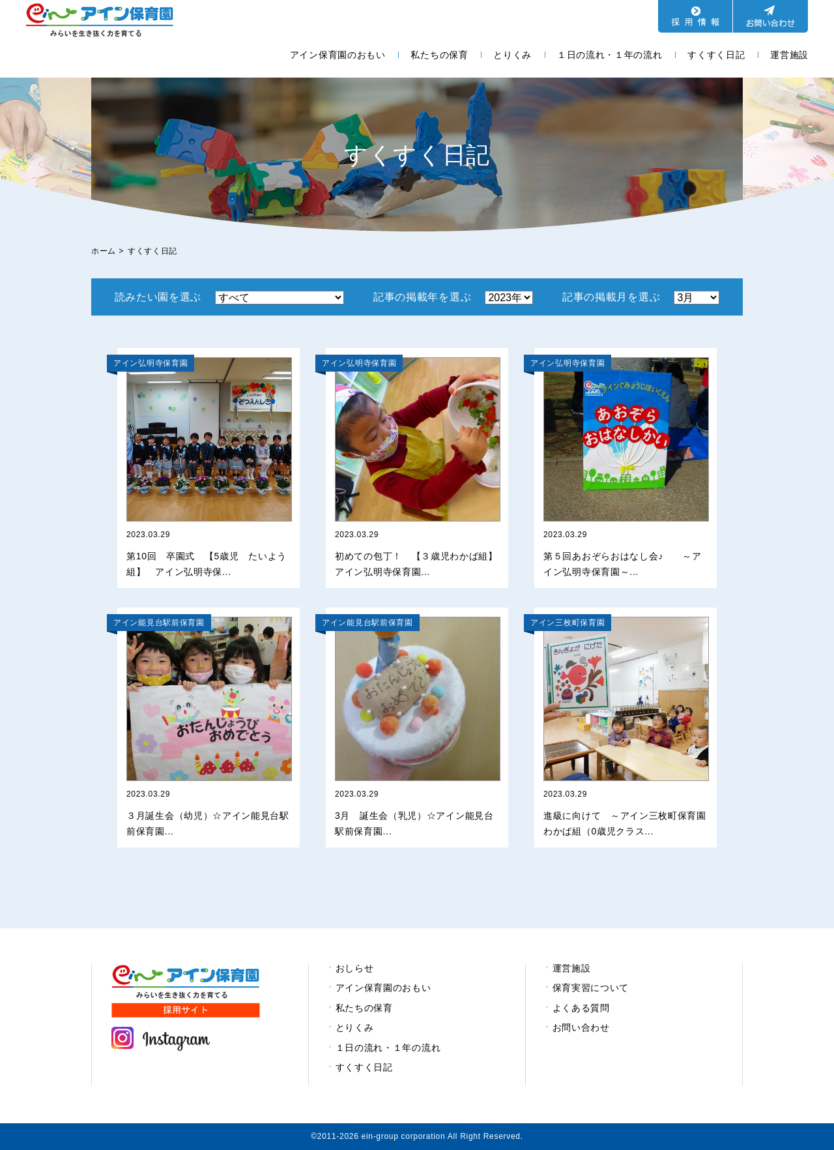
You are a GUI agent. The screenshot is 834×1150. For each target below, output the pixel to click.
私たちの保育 (439, 55)
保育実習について (591, 987)
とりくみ (512, 55)
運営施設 (789, 55)
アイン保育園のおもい (338, 55)
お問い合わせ (581, 1027)
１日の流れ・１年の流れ (610, 55)
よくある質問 (581, 1008)
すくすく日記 (716, 55)
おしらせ (355, 968)
